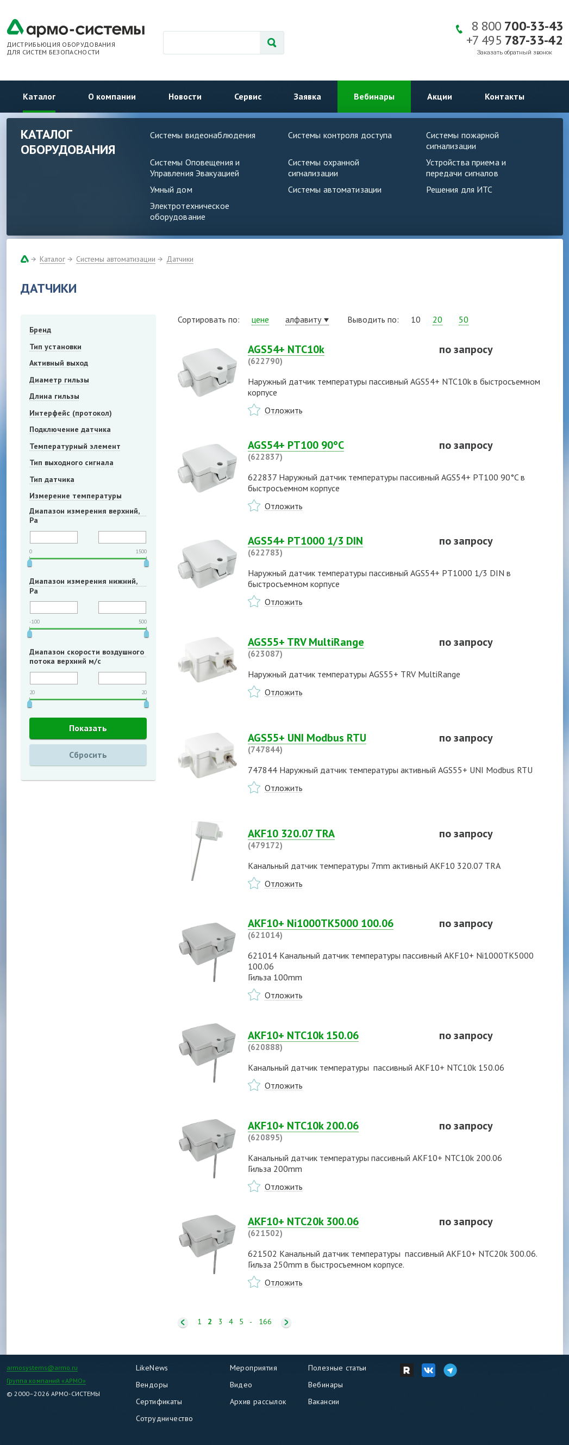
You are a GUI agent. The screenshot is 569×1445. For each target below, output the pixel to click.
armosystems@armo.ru (42, 1367)
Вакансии (324, 1401)
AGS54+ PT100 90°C (337, 450)
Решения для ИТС (459, 189)
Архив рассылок (258, 1401)
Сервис (247, 96)
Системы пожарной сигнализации (462, 140)
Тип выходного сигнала (71, 462)
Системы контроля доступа (340, 134)
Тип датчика (51, 479)
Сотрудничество (164, 1418)
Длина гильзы (54, 396)
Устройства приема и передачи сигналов (466, 167)
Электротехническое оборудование (189, 211)
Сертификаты (159, 1401)
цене (260, 319)
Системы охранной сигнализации (324, 167)
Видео (241, 1385)
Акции (439, 96)
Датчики (179, 259)
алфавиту (303, 319)
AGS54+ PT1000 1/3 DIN (337, 546)
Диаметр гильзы (59, 380)
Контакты (504, 96)
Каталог (39, 96)
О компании (112, 96)
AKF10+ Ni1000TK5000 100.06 (337, 928)
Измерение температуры (75, 496)
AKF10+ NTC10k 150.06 (337, 1040)
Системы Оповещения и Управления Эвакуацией (195, 167)
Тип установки (55, 346)
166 (265, 1321)
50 (463, 319)
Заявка (307, 96)
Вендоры (152, 1385)
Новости (185, 96)
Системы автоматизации (335, 189)
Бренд (40, 330)
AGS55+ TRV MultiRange (337, 647)
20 (437, 319)
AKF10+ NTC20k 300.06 (337, 1226)
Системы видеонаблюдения (203, 134)
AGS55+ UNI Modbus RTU (337, 743)
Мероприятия (254, 1368)
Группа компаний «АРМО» (46, 1380)
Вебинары (374, 96)
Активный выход (58, 363)
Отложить (284, 410)
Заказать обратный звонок (514, 52)
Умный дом (171, 189)
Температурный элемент (75, 446)
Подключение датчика (70, 429)
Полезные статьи (337, 1368)
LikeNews (152, 1368)
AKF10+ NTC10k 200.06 (337, 1131)
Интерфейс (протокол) (70, 413)
